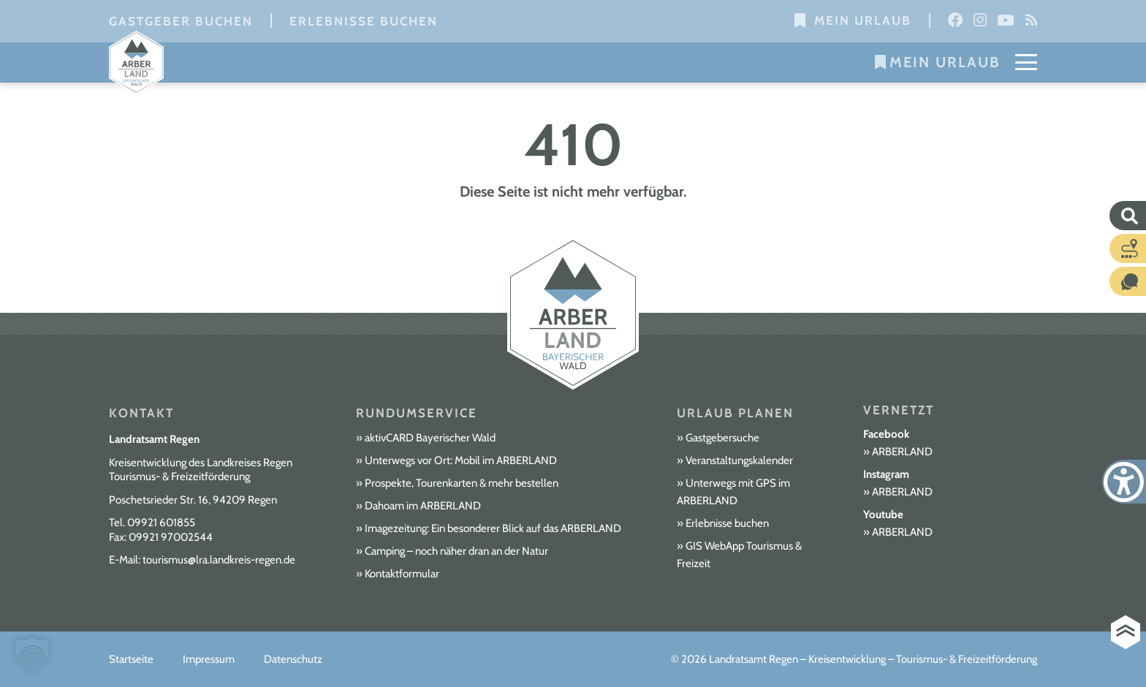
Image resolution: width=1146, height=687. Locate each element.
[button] (32, 655)
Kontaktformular (402, 573)
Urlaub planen (735, 413)
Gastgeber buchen (181, 21)
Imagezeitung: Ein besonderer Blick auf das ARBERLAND (493, 528)
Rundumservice (416, 413)
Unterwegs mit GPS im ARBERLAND (733, 492)
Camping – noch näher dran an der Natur (456, 551)
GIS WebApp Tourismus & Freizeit (739, 554)
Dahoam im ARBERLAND (423, 505)
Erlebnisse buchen (363, 21)
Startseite (131, 659)
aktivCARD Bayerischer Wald (430, 437)
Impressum (209, 659)
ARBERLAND (902, 451)
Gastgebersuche (722, 437)
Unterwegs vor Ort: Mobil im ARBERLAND (461, 460)
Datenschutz (293, 659)
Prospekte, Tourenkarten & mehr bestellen (461, 483)
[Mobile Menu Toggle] (1026, 62)
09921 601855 (161, 522)
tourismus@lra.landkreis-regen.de (219, 559)
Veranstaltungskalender (739, 460)
